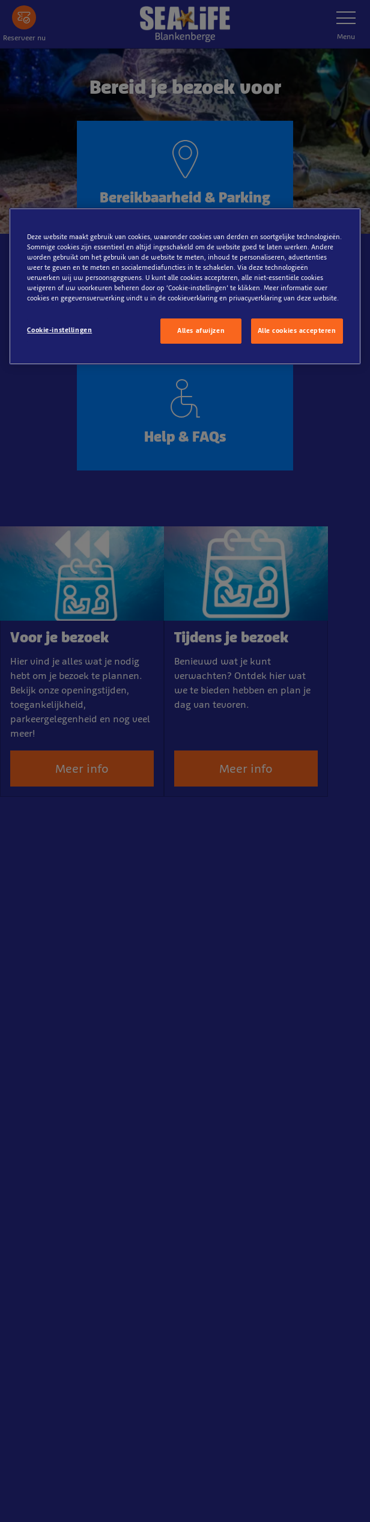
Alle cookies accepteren (297, 330)
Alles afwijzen (201, 330)
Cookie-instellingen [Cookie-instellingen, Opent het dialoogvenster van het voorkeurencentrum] (59, 330)
